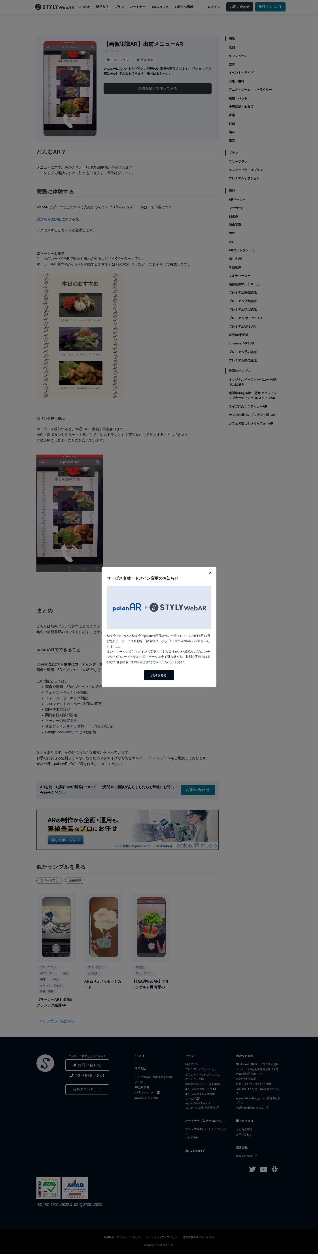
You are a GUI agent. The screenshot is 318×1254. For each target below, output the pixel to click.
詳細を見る (159, 675)
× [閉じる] (210, 573)
